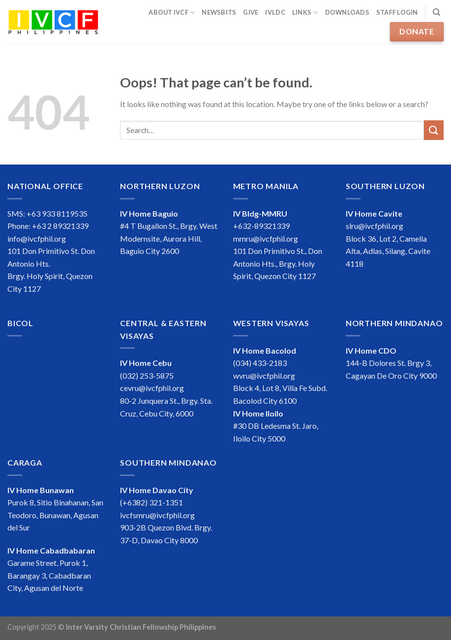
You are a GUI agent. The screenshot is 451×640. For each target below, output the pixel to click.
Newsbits (219, 12)
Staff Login (397, 12)
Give (250, 12)
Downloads (347, 12)
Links (305, 12)
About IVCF (172, 12)
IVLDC (275, 12)
